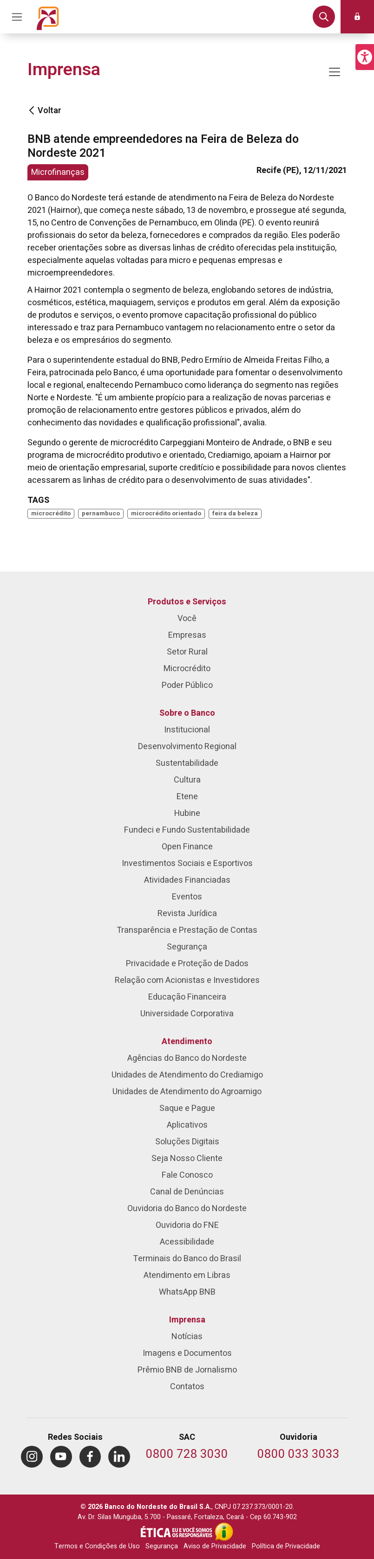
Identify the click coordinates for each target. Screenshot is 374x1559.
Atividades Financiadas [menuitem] (187, 880)
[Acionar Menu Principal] (16, 16)
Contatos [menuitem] (187, 1386)
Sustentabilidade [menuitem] (187, 763)
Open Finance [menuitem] (187, 846)
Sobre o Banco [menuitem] (187, 713)
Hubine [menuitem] (187, 813)
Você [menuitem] (187, 618)
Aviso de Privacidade (215, 1546)
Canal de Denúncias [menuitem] (187, 1192)
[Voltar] (31, 110)
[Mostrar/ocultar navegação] (334, 72)
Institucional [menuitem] (187, 730)
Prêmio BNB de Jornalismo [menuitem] (187, 1370)
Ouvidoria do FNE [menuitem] (187, 1225)
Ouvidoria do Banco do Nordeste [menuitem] (187, 1208)
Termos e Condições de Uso (97, 1546)
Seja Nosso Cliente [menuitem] (187, 1158)
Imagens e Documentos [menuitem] (187, 1353)
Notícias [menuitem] (187, 1336)
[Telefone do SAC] (187, 1455)
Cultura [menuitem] (187, 780)
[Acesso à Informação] (224, 1531)
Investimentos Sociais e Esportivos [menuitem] (187, 863)
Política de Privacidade (286, 1546)
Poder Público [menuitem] (187, 685)
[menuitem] (32, 1457)
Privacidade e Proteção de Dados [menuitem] (187, 963)
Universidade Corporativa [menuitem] (187, 1013)
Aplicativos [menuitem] (187, 1125)
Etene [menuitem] (187, 796)
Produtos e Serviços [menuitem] (187, 602)
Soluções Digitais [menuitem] (187, 1142)
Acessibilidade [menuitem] (187, 1242)
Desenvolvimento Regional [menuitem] (187, 746)
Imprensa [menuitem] (187, 1320)
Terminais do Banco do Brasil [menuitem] (187, 1258)
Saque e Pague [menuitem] (187, 1108)
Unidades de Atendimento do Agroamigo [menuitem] (187, 1091)
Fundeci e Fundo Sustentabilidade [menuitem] (187, 830)
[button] (364, 57)
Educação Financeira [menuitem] (187, 997)
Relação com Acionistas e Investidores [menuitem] (187, 980)
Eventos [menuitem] (187, 897)
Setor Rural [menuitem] (187, 652)
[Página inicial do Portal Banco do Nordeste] (47, 16)
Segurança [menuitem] (187, 947)
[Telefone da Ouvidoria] (298, 1455)
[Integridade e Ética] (177, 1531)
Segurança (161, 1546)
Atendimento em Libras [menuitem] (187, 1275)
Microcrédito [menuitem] (187, 668)
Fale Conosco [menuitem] (187, 1175)
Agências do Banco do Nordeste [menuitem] (187, 1058)
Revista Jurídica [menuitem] (187, 913)
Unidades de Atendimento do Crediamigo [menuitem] (187, 1075)
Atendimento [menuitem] (187, 1041)
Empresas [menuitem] (187, 635)
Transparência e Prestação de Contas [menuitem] (187, 930)
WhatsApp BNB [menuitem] (187, 1292)
